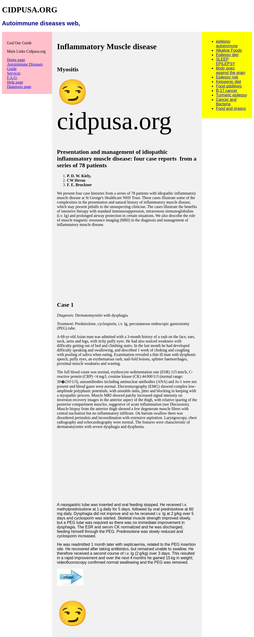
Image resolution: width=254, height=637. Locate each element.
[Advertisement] (127, 262)
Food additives (229, 86)
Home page (16, 60)
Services (13, 73)
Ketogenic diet (228, 82)
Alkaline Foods (229, 50)
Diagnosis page (19, 87)
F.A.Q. (12, 78)
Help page (15, 82)
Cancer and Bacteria (226, 101)
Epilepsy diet (227, 55)
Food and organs (231, 108)
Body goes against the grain (230, 70)
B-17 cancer (226, 90)
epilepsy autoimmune (227, 43)
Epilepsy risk (227, 77)
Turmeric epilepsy (231, 95)
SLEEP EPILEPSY (225, 61)
